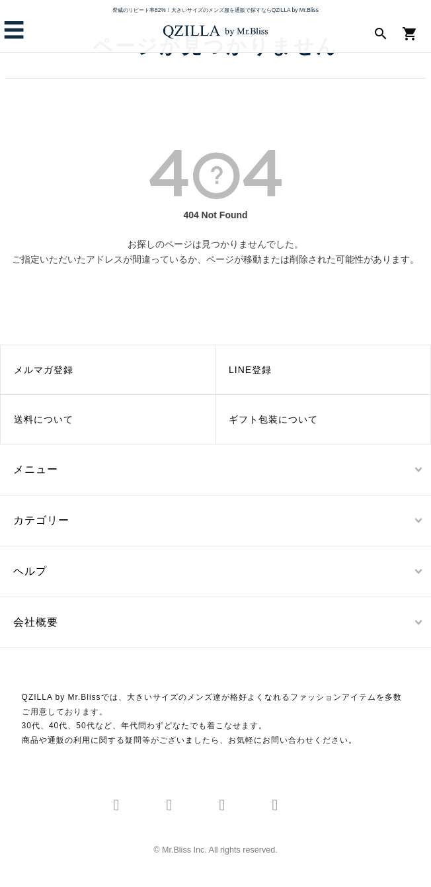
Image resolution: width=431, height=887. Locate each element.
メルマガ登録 (43, 369)
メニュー (35, 469)
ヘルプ (30, 571)
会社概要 (35, 622)
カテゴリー (41, 520)
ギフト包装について (273, 419)
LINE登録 (250, 369)
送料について (43, 419)
